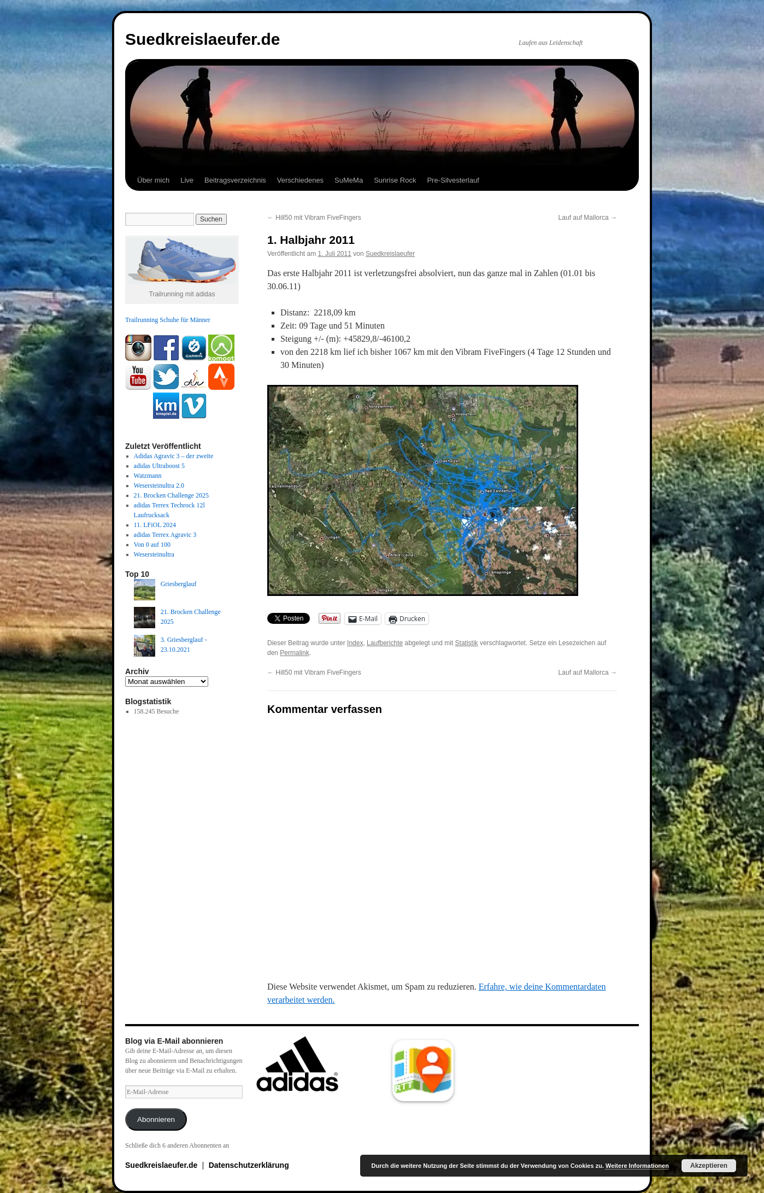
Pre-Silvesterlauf (453, 180)
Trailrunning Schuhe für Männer (167, 320)
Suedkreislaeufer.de (202, 39)
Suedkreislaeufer (390, 254)
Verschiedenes (300, 180)
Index (355, 643)
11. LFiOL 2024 (155, 525)
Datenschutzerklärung (249, 1165)
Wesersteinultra (154, 554)
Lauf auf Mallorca (588, 217)
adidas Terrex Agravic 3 (165, 535)
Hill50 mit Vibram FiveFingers (314, 217)
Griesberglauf (179, 584)
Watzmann (148, 475)
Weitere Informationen (637, 1165)
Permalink (294, 653)
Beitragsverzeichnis (235, 180)
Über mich (153, 180)
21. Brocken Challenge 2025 (171, 495)
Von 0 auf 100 (152, 544)
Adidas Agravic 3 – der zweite (174, 456)
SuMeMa (348, 180)
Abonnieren (156, 1119)
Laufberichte (385, 643)
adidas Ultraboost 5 (159, 466)
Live (186, 180)
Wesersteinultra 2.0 (159, 485)
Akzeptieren (708, 1165)
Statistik (466, 643)
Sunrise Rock (395, 180)
